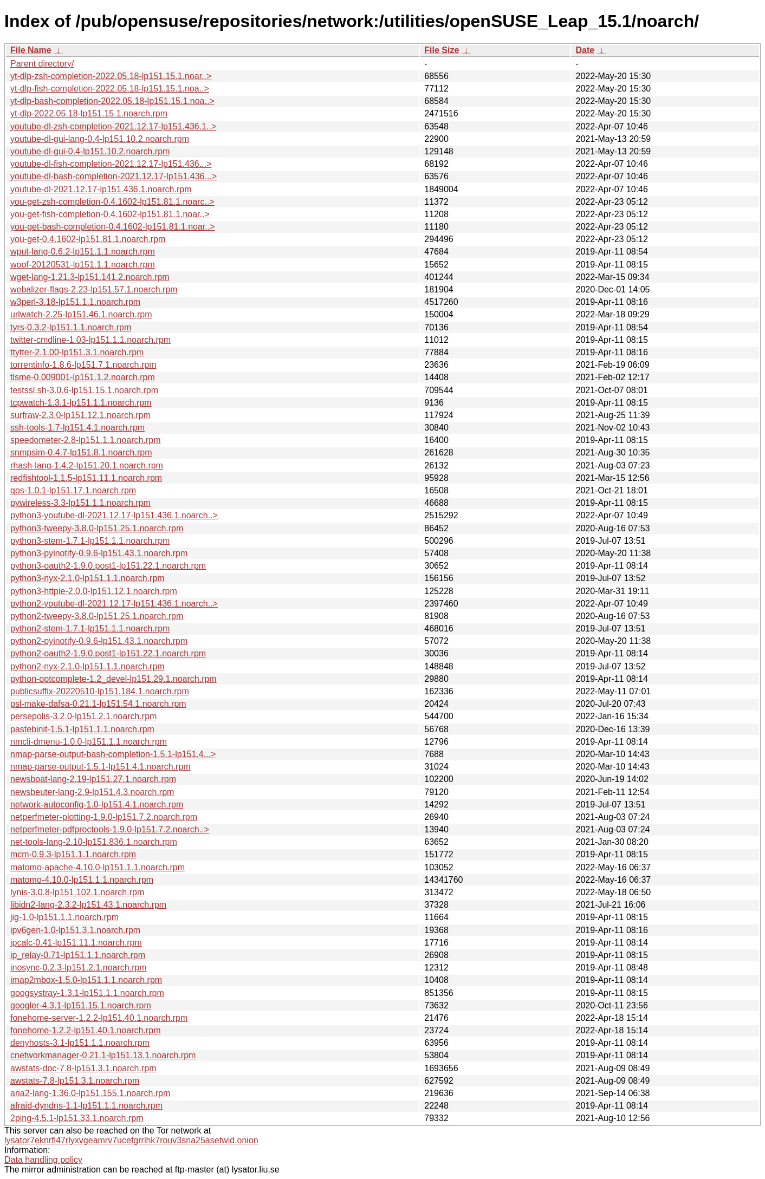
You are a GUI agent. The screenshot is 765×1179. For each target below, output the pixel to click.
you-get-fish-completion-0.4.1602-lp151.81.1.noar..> (110, 214)
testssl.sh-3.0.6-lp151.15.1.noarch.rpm (84, 390)
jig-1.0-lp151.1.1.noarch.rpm (64, 917)
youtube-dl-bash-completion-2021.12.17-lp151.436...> (113, 176)
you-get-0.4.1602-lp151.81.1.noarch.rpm (87, 239)
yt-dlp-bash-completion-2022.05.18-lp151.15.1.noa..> (112, 101)
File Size (441, 50)
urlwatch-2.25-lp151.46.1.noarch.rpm (81, 314)
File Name (30, 50)
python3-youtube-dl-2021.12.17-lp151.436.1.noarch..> (114, 515)
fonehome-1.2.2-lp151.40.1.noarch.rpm (85, 1030)
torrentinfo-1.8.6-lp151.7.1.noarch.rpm (83, 364)
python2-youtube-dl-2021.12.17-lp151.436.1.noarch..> (114, 603)
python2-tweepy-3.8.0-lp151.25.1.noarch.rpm (96, 616)
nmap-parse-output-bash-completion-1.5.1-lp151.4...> (113, 754)
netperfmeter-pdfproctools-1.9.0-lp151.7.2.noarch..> (109, 829)
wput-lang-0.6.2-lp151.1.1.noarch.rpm (82, 251)
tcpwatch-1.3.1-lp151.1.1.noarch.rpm (81, 402)
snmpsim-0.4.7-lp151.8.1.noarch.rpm (81, 452)
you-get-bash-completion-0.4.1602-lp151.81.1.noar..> (112, 226)
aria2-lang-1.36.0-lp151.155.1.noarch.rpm (90, 1093)
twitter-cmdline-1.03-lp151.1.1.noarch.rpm (90, 339)
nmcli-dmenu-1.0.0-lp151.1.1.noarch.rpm (88, 741)
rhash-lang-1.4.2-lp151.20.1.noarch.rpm (86, 465)
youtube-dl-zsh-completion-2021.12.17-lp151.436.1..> (113, 126)
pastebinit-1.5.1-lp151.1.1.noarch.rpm (82, 729)
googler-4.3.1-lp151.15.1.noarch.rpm (80, 1005)
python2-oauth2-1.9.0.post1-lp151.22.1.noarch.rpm (108, 653)
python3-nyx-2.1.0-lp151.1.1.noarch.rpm (87, 578)
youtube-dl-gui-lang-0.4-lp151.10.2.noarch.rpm (99, 139)
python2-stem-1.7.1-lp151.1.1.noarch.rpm (90, 628)
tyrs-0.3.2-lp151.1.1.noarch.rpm (70, 327)
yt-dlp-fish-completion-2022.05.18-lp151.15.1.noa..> (109, 88)
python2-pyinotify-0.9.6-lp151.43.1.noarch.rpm (98, 641)
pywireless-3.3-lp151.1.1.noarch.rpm (80, 502)
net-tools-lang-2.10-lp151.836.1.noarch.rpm (93, 841)
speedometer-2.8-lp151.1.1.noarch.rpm (85, 440)
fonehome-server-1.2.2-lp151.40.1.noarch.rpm (98, 1017)
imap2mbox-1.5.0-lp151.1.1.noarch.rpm (86, 980)
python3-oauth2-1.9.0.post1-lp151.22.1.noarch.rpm (108, 565)
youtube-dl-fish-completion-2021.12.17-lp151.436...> (110, 163)
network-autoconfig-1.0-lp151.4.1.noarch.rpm (96, 804)
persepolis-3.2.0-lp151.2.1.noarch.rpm (83, 716)
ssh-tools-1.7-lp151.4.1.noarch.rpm (77, 427)
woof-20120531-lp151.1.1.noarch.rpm (82, 264)
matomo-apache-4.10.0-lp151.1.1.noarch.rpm (97, 867)
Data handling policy (43, 1159)
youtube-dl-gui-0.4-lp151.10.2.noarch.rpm (90, 151)
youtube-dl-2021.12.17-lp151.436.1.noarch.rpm (100, 189)
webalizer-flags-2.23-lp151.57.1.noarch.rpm (94, 289)
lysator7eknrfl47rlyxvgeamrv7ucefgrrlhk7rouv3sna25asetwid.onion (131, 1140)
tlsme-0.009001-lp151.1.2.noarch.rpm (82, 377)
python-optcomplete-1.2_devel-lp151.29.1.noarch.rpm (113, 678)
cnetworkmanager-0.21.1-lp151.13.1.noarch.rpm (103, 1055)
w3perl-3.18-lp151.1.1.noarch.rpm (75, 302)
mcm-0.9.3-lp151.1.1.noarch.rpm (73, 854)
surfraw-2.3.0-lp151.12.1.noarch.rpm (80, 415)
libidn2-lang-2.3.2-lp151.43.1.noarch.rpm (88, 904)
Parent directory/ (42, 63)
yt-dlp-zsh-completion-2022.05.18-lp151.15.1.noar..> (110, 76)
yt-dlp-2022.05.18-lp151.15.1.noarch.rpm (88, 113)
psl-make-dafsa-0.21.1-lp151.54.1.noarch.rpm (98, 703)
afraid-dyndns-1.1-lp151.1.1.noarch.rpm (86, 1105)
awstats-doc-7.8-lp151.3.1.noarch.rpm (83, 1068)
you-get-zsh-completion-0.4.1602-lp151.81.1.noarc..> (112, 201)
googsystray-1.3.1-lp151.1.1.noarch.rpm (87, 993)
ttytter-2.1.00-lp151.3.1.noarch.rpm (77, 352)
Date (584, 50)
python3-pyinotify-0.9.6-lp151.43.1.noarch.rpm (98, 553)
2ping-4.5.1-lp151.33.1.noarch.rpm (77, 1118)
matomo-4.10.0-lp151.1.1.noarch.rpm (81, 879)
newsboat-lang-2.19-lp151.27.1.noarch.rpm (93, 779)
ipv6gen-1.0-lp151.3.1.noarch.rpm (75, 930)
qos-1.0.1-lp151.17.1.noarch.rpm (73, 490)
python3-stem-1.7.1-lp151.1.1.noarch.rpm (90, 540)
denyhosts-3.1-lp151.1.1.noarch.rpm (80, 1042)
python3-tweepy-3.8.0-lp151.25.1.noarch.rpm (96, 528)
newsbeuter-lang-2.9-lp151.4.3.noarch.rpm (92, 792)
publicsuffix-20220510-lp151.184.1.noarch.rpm (99, 691)
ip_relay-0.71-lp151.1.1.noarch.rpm (77, 955)
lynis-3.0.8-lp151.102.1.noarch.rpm (77, 892)
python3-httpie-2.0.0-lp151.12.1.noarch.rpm (93, 591)
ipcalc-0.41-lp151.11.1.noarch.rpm (76, 942)
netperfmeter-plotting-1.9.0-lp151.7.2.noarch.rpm (103, 817)
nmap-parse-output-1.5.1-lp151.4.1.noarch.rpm (100, 766)
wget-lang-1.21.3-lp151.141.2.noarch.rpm (90, 277)
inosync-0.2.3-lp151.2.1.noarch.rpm (78, 967)
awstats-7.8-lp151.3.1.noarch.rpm (74, 1080)
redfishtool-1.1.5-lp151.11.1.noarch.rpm (86, 478)
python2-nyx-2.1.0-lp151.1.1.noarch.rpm (87, 666)
